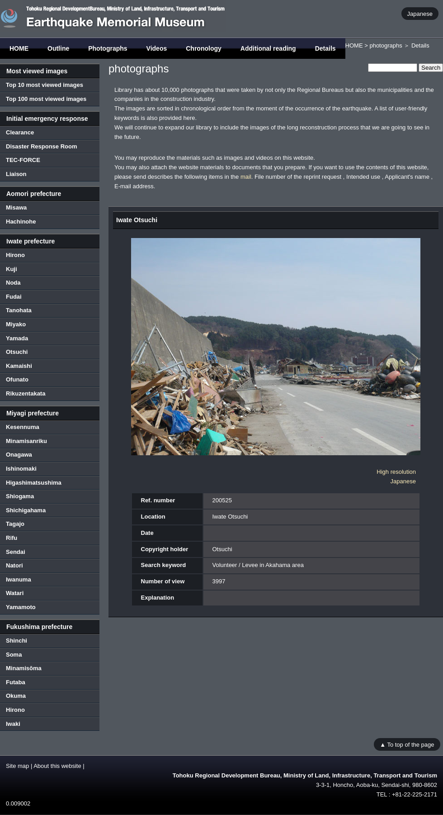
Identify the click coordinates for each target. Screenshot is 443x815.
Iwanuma (18, 579)
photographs (385, 45)
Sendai (15, 551)
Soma (14, 654)
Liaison (16, 174)
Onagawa (19, 454)
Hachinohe (21, 221)
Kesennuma (22, 427)
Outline (58, 48)
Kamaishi (19, 365)
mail (245, 176)
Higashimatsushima (33, 482)
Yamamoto (21, 607)
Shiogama (20, 496)
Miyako (16, 324)
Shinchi (16, 640)
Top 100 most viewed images (46, 98)
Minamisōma (24, 668)
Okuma (16, 695)
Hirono (15, 255)
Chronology (204, 48)
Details (325, 48)
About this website (57, 766)
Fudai (14, 296)
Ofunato (17, 379)
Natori (14, 565)
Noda (13, 282)
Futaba (15, 682)
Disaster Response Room (41, 146)
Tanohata (19, 310)
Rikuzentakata (25, 393)
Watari (15, 593)
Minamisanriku (26, 441)
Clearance (20, 132)
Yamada (17, 338)
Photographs (107, 48)
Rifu (11, 537)
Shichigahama (26, 510)
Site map (17, 766)
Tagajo (15, 523)
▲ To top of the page (407, 744)
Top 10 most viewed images (44, 84)
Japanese (420, 13)
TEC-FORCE (23, 160)
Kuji (11, 269)
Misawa (16, 207)
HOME (18, 48)
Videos (156, 48)
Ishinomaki (21, 468)
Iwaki (13, 723)
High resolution (396, 471)
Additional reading (268, 48)
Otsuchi (17, 351)
